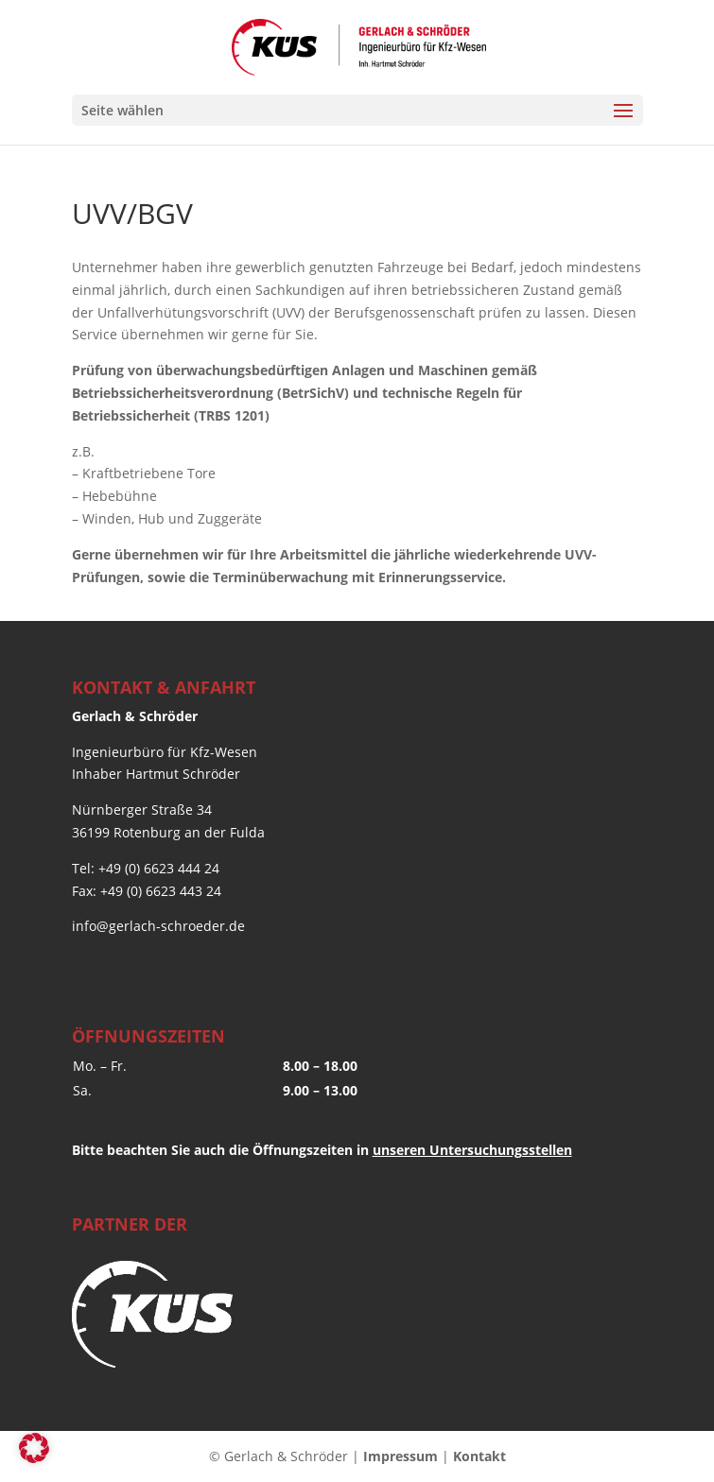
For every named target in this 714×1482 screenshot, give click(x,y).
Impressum (400, 1456)
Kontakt (479, 1456)
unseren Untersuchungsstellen (472, 1150)
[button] (34, 1448)
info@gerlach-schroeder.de (158, 926)
